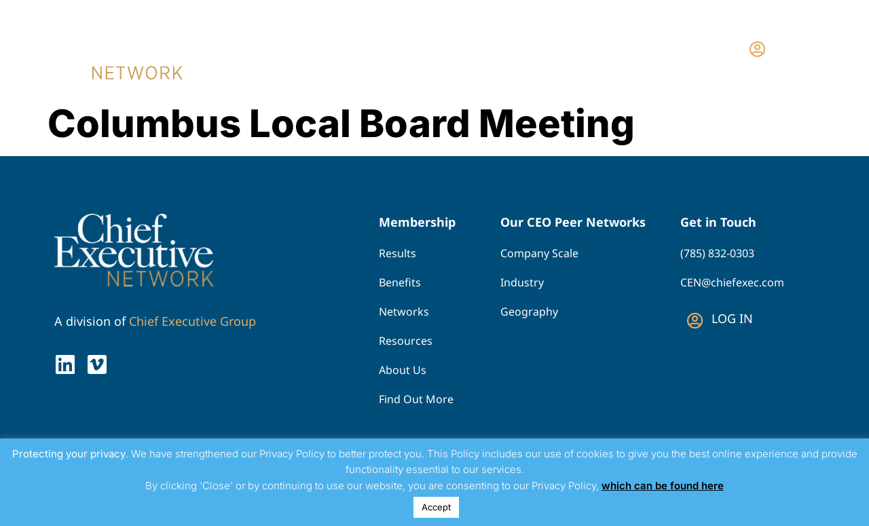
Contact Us (673, 48)
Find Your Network (475, 48)
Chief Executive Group (192, 321)
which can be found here (663, 485)
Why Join (588, 48)
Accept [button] (436, 507)
